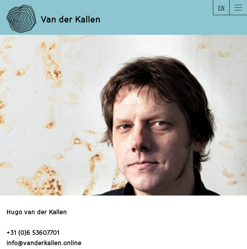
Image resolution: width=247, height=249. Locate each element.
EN (221, 7)
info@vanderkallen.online (43, 242)
